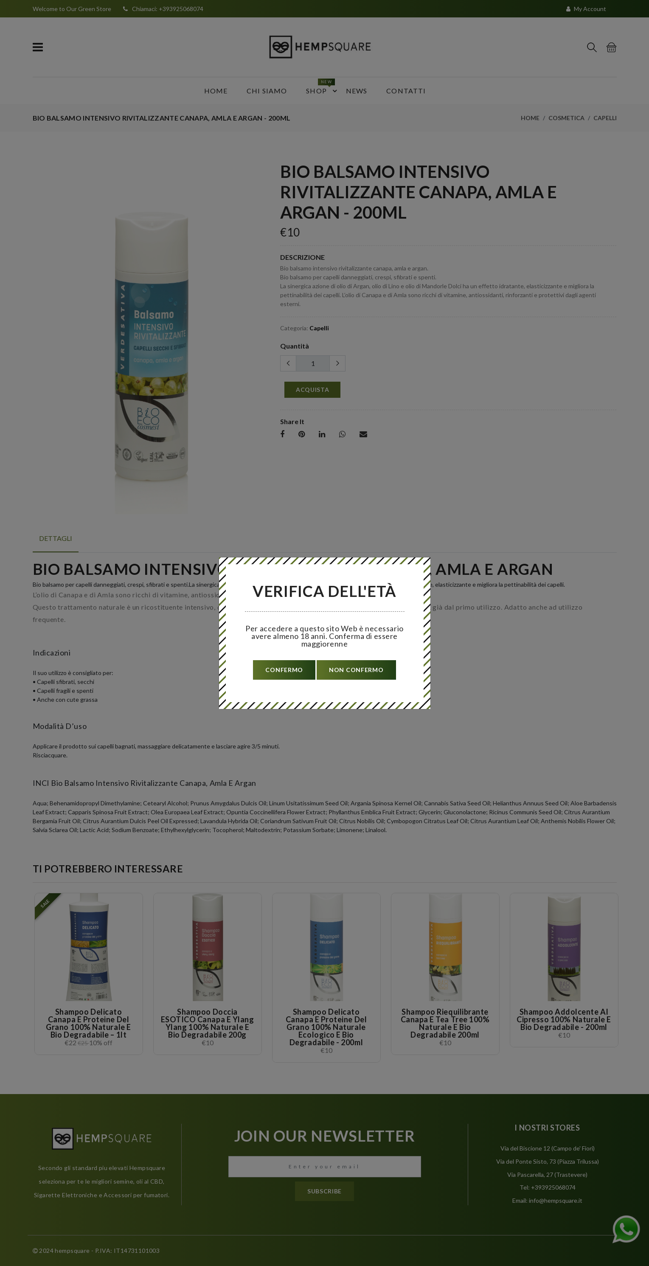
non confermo (356, 669)
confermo (284, 669)
